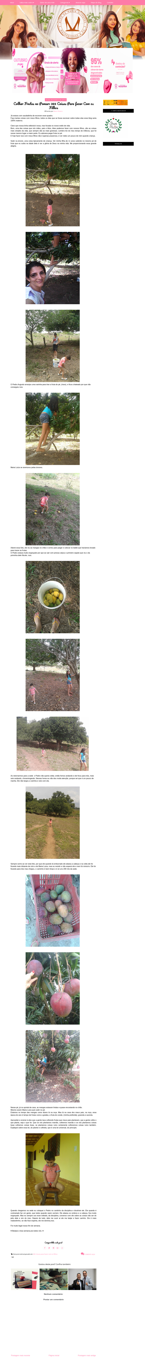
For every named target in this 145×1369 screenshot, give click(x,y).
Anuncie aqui (80, 2)
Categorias (65, 2)
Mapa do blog (96, 2)
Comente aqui (88, 1253)
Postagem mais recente (20, 1355)
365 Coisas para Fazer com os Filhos (45, 1254)
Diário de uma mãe (47, 2)
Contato (110, 2)
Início (12, 2)
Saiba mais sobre (27, 2)
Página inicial (54, 1355)
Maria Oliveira (58, 111)
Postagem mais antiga (87, 1355)
